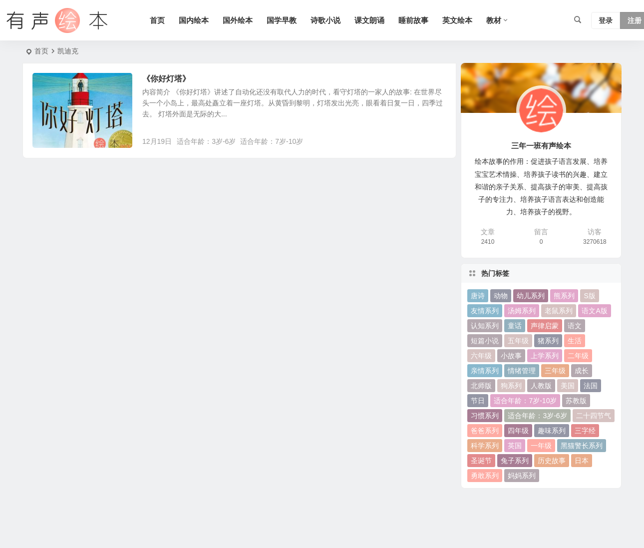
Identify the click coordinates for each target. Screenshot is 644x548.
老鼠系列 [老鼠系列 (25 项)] (559, 311)
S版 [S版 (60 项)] (589, 296)
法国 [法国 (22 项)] (591, 386)
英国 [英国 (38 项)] (515, 446)
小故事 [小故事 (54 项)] (511, 356)
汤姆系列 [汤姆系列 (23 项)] (522, 311)
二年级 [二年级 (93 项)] (578, 356)
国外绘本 (238, 20)
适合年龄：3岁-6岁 (206, 141)
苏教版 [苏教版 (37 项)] (576, 401)
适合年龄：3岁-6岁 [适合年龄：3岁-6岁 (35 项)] (537, 416)
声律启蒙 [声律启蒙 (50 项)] (545, 326)
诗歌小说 (325, 20)
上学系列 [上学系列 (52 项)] (545, 356)
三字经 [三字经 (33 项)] (585, 431)
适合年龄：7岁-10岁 (271, 141)
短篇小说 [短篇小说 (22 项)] (485, 341)
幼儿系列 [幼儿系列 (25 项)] (531, 296)
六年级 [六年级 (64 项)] (481, 356)
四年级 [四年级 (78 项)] (518, 431)
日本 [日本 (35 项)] (582, 461)
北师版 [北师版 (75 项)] (481, 386)
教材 (493, 20)
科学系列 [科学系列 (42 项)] (485, 446)
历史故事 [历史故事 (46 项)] (552, 461)
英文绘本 (457, 20)
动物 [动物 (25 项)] (501, 296)
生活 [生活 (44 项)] (575, 341)
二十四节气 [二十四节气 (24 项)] (593, 416)
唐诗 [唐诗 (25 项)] (478, 296)
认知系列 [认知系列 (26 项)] (485, 326)
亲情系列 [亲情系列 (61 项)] (485, 371)
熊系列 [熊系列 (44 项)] (564, 296)
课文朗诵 (369, 20)
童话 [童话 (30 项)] (515, 326)
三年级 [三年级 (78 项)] (555, 371)
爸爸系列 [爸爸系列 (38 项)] (485, 431)
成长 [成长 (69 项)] (582, 371)
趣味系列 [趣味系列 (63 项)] (552, 431)
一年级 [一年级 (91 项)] (541, 446)
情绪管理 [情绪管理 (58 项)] (522, 371)
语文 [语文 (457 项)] (575, 326)
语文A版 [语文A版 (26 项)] (594, 311)
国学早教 (282, 20)
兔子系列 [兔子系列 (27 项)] (515, 461)
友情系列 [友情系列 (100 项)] (485, 311)
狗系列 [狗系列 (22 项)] (511, 386)
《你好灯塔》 (166, 78)
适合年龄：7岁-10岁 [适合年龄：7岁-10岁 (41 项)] (525, 401)
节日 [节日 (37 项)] (478, 401)
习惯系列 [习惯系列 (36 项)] (485, 416)
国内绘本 (194, 20)
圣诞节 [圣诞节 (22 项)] (481, 461)
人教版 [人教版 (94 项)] (541, 386)
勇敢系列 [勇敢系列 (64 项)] (485, 476)
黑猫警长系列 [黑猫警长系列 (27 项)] (582, 446)
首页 (157, 20)
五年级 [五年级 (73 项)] (518, 341)
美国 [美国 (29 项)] (568, 386)
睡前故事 (413, 20)
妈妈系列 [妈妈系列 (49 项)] (522, 476)
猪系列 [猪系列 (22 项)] (548, 341)
